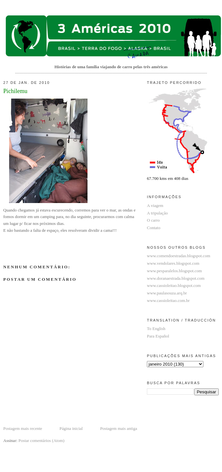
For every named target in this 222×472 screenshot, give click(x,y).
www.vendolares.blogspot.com (173, 263)
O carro (153, 220)
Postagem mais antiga (118, 428)
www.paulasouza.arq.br (167, 293)
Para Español (158, 336)
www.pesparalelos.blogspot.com (174, 270)
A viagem (155, 205)
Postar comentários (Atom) (42, 440)
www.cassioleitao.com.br (168, 300)
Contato (153, 227)
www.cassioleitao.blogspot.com (174, 285)
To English (156, 328)
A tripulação (157, 213)
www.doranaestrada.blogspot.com (175, 278)
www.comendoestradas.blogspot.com (178, 255)
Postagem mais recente (22, 428)
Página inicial (71, 428)
